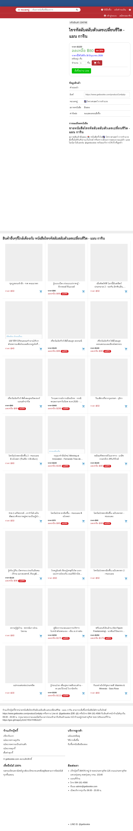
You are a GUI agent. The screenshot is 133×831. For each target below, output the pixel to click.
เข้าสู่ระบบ (110, 15)
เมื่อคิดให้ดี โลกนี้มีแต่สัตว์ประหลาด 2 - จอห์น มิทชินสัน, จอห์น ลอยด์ (109, 286)
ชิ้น (88, 63)
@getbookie (84, 824)
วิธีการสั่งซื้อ (73, 740)
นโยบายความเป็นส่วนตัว (15, 744)
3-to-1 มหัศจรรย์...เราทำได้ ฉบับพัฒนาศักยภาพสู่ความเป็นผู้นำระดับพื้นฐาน (24, 516)
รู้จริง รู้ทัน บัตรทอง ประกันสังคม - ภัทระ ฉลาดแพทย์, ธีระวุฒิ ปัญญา (24, 573)
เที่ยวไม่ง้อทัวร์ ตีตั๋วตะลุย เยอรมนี (66, 341)
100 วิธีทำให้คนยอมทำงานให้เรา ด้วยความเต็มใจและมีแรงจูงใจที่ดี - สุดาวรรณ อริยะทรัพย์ (24, 344)
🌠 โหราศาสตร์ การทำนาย (96, 101)
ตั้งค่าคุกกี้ (8, 753)
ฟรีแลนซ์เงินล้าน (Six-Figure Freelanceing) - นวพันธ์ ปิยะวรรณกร (109, 631)
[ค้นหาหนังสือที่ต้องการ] (77, 10)
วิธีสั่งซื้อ (106, 9)
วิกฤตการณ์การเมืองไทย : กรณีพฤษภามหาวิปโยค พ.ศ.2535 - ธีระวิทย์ (66, 401)
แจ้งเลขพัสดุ (74, 736)
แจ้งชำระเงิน (120, 10)
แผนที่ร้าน (75, 779)
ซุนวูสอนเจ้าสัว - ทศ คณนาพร (23, 283)
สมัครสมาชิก (125, 16)
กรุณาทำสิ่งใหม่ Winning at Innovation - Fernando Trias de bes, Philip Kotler (66, 459)
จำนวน (75, 63)
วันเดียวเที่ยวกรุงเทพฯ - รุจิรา (109, 398)
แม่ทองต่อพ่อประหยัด (24, 685)
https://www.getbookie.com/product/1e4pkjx (23, 713)
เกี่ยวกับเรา (8, 736)
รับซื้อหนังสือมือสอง (77, 744)
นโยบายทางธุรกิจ (11, 740)
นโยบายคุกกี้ (9, 748)
